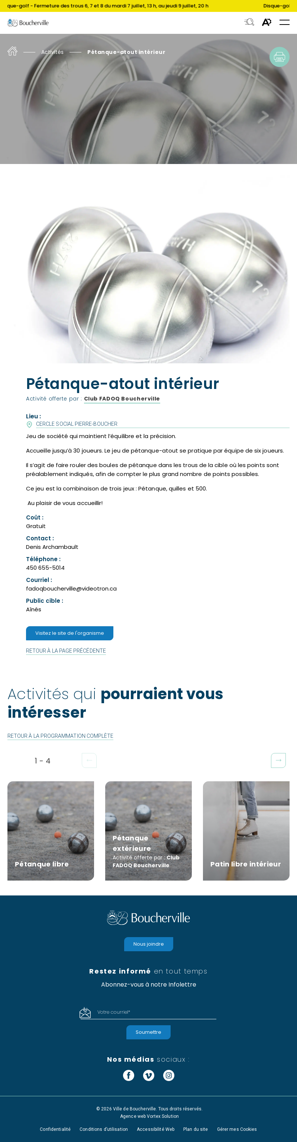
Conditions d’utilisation (104, 1129)
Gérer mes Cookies (237, 1129)
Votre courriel (113, 1012)
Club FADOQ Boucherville (122, 398)
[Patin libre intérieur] (246, 831)
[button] (285, 23)
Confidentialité (55, 1129)
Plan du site (195, 1129)
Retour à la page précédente (66, 651)
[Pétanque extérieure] (148, 831)
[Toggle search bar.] (249, 23)
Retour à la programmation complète (60, 736)
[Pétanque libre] (50, 831)
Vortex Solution (163, 1116)
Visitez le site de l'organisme (69, 633)
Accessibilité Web (155, 1129)
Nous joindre (148, 944)
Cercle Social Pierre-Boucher (76, 424)
